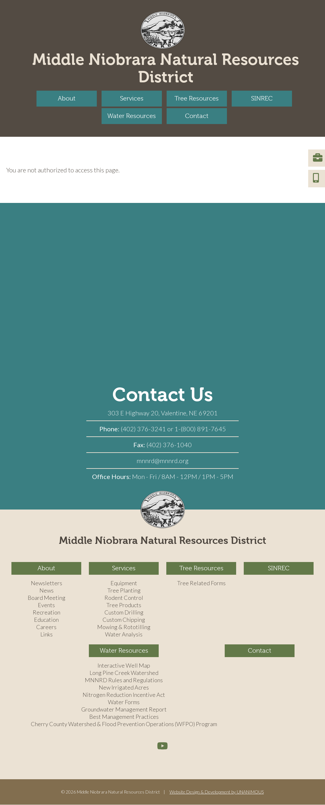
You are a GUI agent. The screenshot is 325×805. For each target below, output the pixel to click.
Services (131, 98)
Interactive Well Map (123, 666)
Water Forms (124, 702)
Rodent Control (123, 598)
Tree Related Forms (201, 583)
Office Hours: (112, 476)
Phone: (110, 429)
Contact (197, 116)
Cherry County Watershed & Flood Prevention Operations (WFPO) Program (124, 724)
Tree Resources (197, 98)
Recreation (46, 612)
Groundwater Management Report (124, 709)
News (46, 590)
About (67, 98)
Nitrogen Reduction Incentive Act (124, 695)
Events (46, 605)
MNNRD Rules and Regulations (124, 680)
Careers (46, 627)
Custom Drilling (123, 612)
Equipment (123, 583)
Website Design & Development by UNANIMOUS (216, 792)
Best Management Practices (124, 717)
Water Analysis (124, 634)
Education (46, 620)
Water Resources (131, 116)
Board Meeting (46, 598)
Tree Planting (124, 590)
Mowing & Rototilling (123, 627)
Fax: (139, 444)
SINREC (262, 98)
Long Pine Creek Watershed (124, 673)
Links (46, 634)
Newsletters (46, 583)
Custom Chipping (124, 620)
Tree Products (123, 605)
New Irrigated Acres (124, 687)
